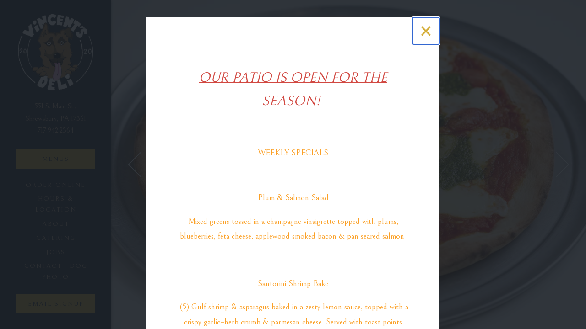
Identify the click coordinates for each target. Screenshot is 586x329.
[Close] (426, 30)
